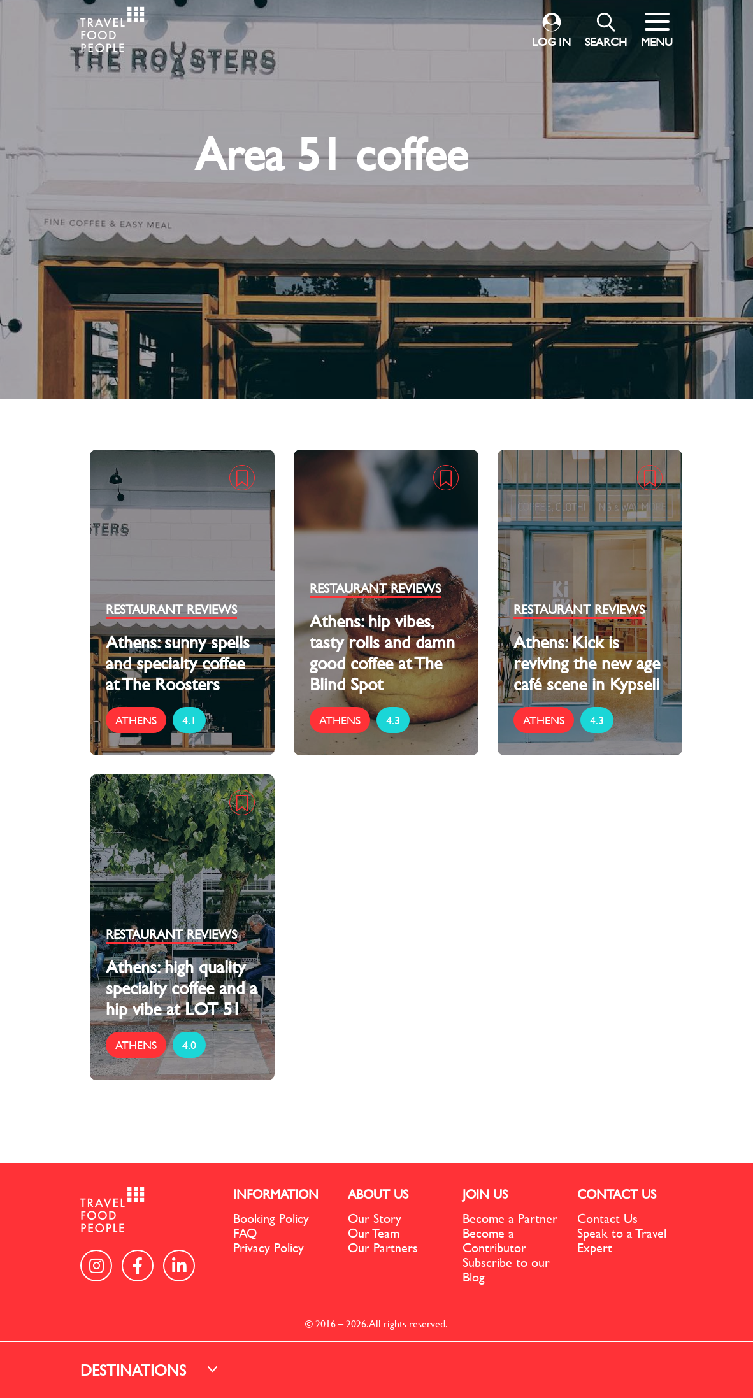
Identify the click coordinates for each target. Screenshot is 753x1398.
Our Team (373, 1232)
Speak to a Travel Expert (621, 1240)
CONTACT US (616, 1194)
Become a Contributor (494, 1240)
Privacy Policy (268, 1247)
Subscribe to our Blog (506, 1269)
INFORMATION (276, 1194)
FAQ (245, 1232)
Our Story (374, 1218)
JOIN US (485, 1194)
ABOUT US (378, 1194)
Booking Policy (271, 1218)
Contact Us (607, 1218)
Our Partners (383, 1247)
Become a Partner (510, 1218)
